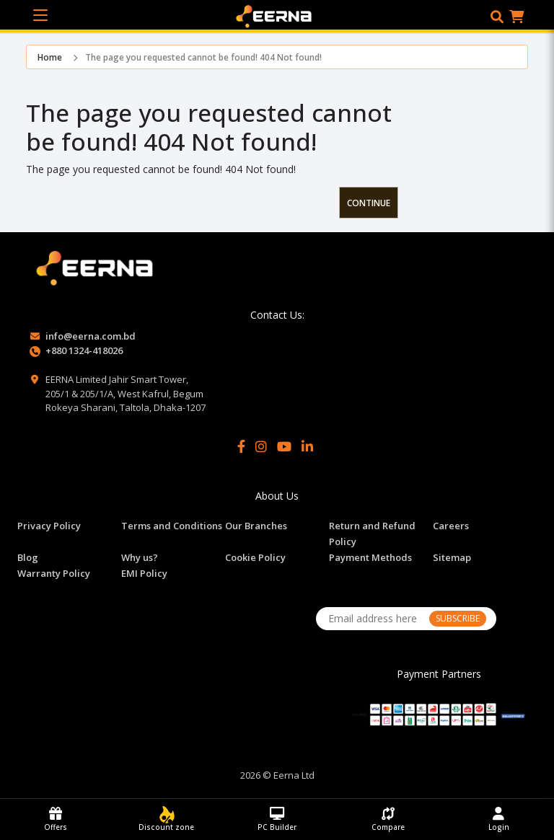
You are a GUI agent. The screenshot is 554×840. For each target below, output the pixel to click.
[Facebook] (241, 446)
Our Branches (256, 525)
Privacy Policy (49, 525)
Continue (368, 203)
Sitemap (452, 557)
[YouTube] (284, 446)
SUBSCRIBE (458, 618)
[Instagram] (261, 446)
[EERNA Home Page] (277, 15)
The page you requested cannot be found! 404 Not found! (203, 57)
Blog (27, 557)
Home (50, 57)
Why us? (139, 557)
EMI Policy (144, 573)
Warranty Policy (53, 573)
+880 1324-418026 (84, 350)
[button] (497, 17)
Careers (451, 525)
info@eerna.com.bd (90, 336)
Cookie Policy (255, 557)
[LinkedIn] (307, 446)
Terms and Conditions (171, 525)
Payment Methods (370, 557)
